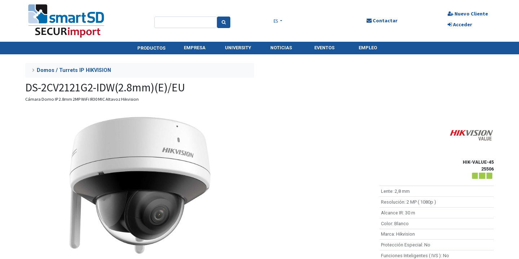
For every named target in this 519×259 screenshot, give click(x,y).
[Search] (223, 22)
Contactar (382, 20)
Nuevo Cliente (468, 13)
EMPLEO (368, 47)
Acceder (460, 24)
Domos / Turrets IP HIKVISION (74, 70)
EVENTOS (324, 47)
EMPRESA (194, 47)
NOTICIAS (281, 47)
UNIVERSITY (238, 47)
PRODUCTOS (151, 48)
